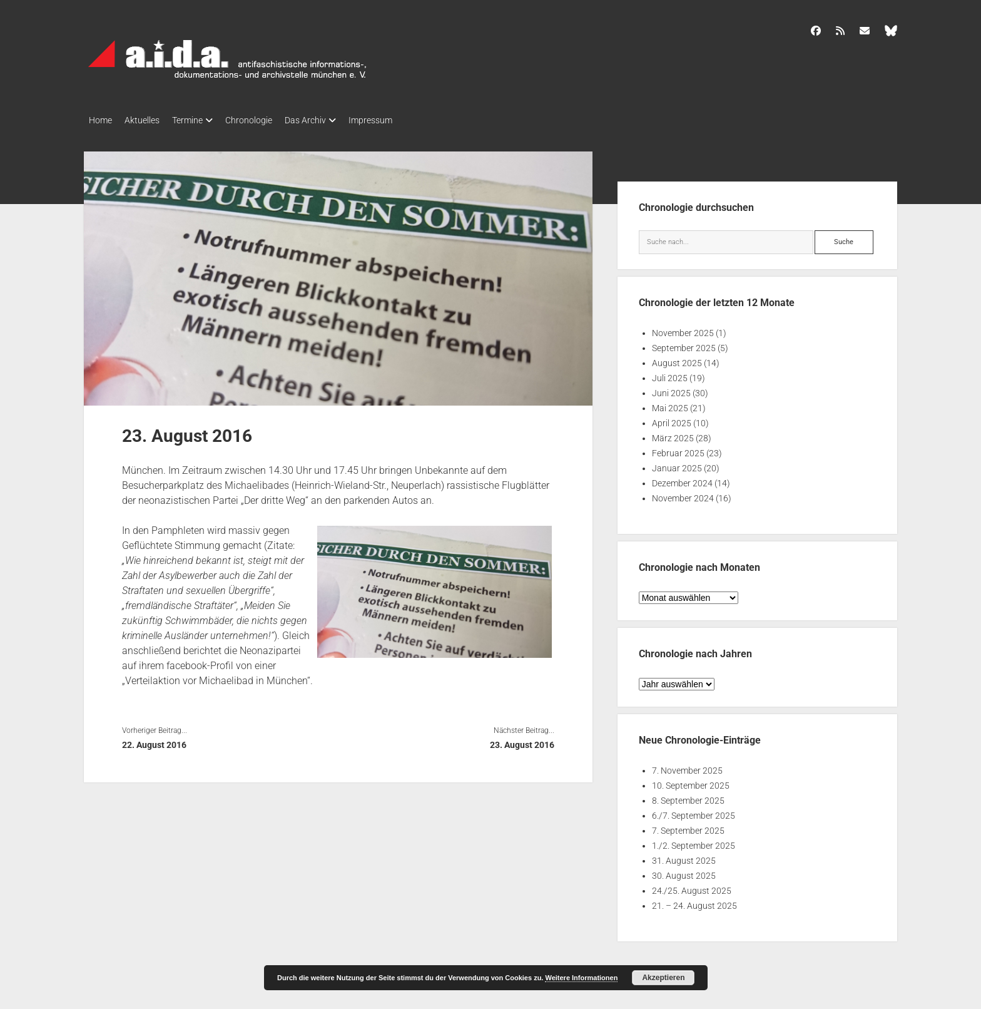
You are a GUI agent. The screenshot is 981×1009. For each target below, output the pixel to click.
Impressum (402, 120)
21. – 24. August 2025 (694, 902)
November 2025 (683, 329)
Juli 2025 (670, 374)
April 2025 (671, 419)
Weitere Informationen (581, 977)
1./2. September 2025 (693, 842)
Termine (200, 120)
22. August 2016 (154, 741)
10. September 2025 (690, 782)
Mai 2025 (670, 404)
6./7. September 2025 (693, 812)
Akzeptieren (663, 977)
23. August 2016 (522, 741)
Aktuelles (148, 120)
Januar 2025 (677, 464)
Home (100, 120)
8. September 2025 (688, 797)
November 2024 (683, 494)
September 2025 (684, 344)
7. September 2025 (688, 827)
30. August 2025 (684, 872)
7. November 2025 (687, 767)
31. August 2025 (684, 857)
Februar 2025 (678, 449)
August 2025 (677, 359)
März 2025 (673, 434)
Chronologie (267, 120)
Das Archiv (330, 120)
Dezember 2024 (682, 479)
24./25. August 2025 (691, 887)
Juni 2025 (671, 389)
